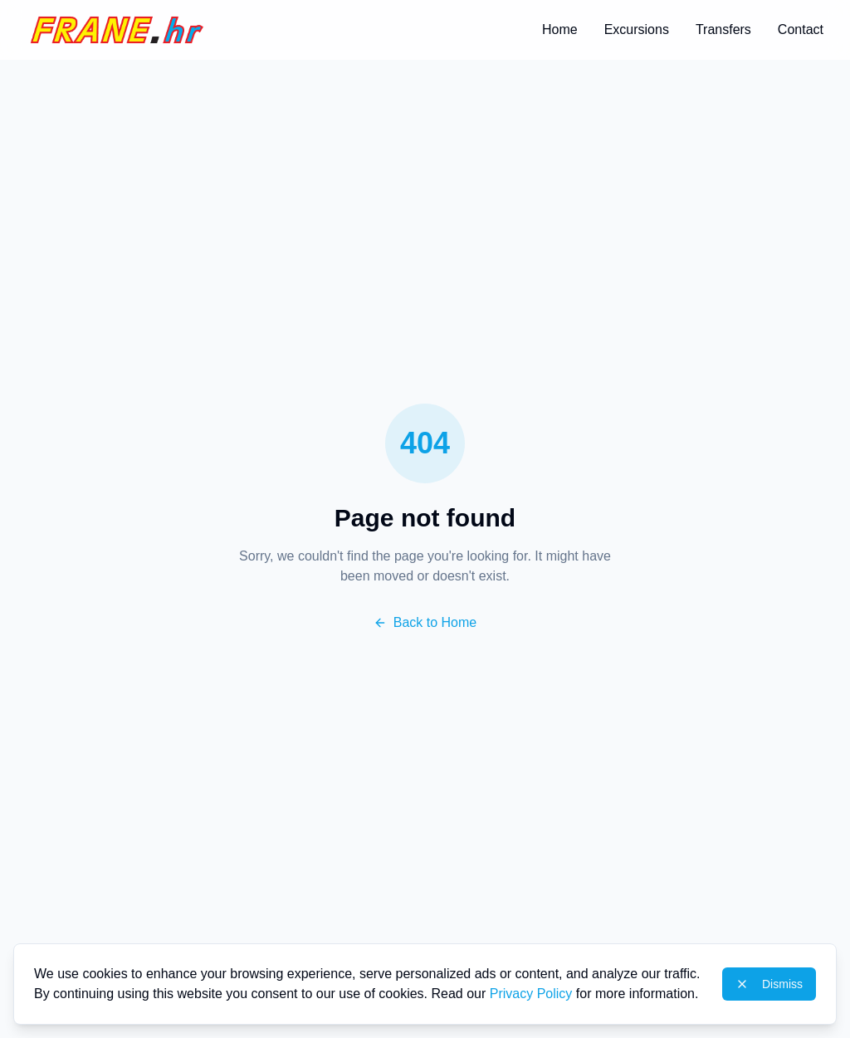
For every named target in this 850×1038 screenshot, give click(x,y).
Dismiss (769, 984)
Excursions (636, 29)
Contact (800, 29)
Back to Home (425, 622)
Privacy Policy (531, 994)
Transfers (723, 29)
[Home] (117, 30)
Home (560, 29)
